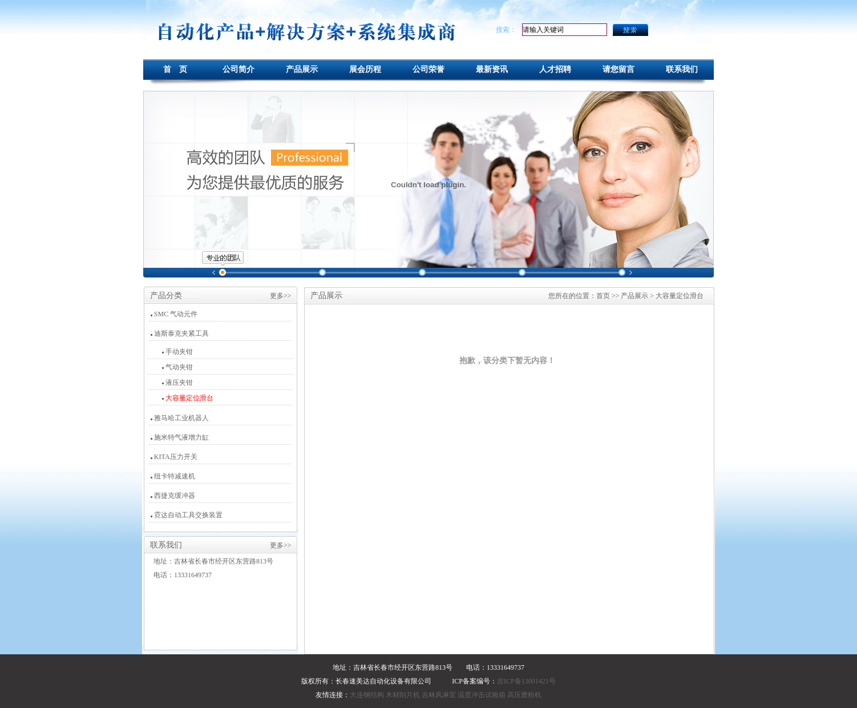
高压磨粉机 (524, 695)
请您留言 (618, 69)
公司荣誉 (428, 69)
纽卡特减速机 (174, 476)
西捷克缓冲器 (174, 496)
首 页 (175, 69)
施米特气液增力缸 (181, 437)
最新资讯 (492, 69)
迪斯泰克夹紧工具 (181, 333)
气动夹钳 (178, 367)
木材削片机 (403, 695)
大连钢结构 (367, 695)
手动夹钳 (178, 352)
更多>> (281, 296)
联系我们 (682, 69)
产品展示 (302, 69)
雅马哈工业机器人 (181, 418)
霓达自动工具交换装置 (188, 515)
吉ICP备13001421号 (526, 681)
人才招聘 (555, 69)
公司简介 (238, 69)
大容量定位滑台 (188, 398)
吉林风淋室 (439, 695)
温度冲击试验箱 (482, 695)
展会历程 (365, 69)
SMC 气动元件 (175, 314)
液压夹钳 (178, 383)
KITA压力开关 (175, 457)
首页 (603, 296)
